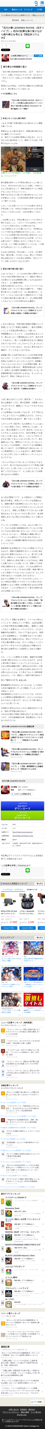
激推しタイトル (27, 20)
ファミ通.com (36, 1412)
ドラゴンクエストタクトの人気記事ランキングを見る (18, 1187)
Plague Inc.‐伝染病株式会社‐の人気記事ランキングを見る (19, 1127)
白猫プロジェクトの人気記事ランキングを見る (16, 1150)
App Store (22, 806)
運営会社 (31, 1409)
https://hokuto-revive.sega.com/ (23, 832)
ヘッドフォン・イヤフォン (13, 890)
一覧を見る (39, 884)
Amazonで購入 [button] (9, 928)
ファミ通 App (9, 3)
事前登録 (15, 20)
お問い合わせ (14, 1409)
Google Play (22, 815)
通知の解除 (25, 1412)
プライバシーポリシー (11, 1412)
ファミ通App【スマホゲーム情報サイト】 (15, 15)
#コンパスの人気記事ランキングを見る (14, 1102)
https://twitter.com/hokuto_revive (23, 836)
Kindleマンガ (32, 890)
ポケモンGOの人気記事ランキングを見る (14, 1175)
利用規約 (23, 1409)
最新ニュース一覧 (38, 15)
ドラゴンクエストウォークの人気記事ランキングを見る (19, 1116)
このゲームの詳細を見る (22, 794)
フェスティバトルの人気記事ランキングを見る (16, 1162)
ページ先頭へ (38, 1402)
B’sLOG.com (22, 1415)
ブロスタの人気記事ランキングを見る (13, 1139)
